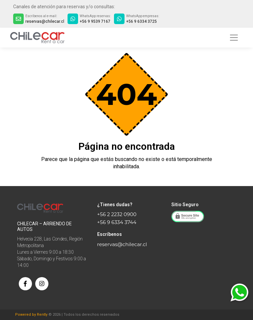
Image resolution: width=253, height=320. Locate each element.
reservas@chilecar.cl (44, 21)
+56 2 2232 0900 (116, 214)
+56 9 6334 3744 (116, 222)
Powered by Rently (31, 314)
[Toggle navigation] (234, 37)
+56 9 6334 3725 (141, 21)
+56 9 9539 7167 (95, 21)
